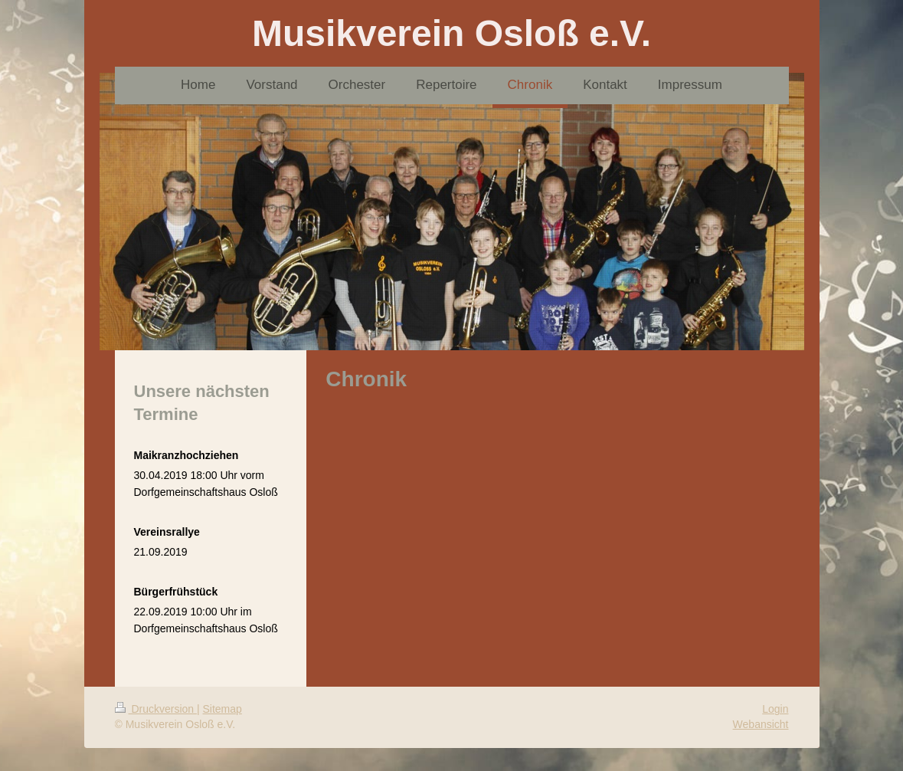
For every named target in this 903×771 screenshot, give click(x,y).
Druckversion (156, 709)
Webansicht (761, 724)
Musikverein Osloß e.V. (451, 33)
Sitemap (222, 709)
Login (775, 709)
